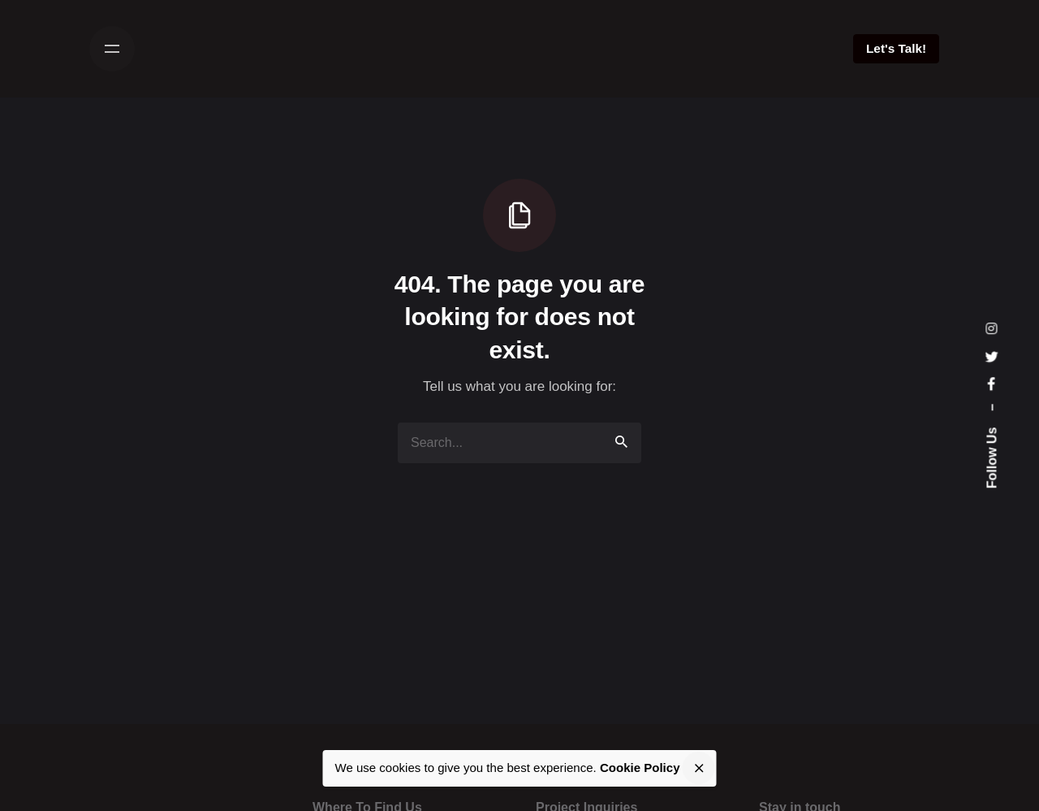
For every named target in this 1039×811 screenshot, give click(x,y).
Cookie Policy (640, 767)
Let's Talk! (896, 48)
